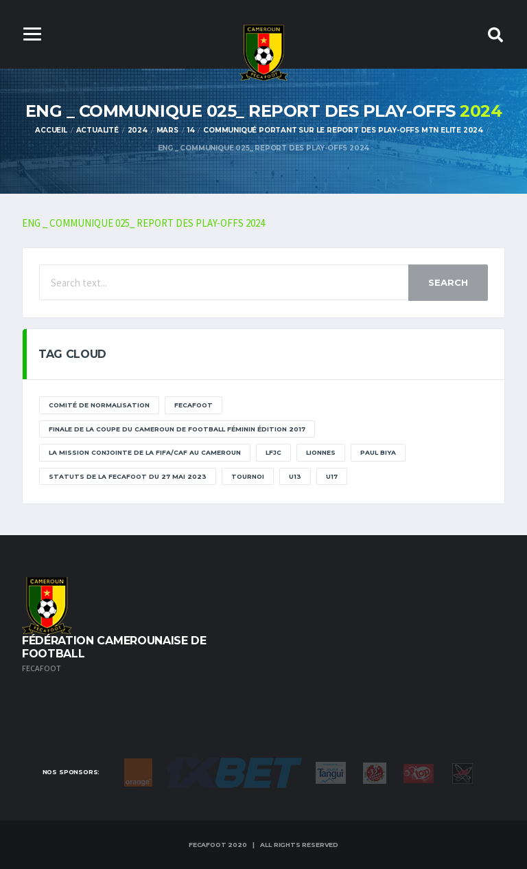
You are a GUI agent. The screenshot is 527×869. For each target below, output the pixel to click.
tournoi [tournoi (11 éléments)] (247, 476)
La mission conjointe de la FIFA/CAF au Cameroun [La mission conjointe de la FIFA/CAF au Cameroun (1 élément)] (145, 453)
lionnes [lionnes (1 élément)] (321, 453)
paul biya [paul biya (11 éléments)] (378, 453)
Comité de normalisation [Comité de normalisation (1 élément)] (99, 405)
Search (448, 283)
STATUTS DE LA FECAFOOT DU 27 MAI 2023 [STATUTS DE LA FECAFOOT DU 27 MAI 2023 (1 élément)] (128, 476)
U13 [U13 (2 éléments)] (295, 476)
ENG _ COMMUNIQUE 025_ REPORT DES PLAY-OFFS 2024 (144, 222)
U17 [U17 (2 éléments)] (332, 476)
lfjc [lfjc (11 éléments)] (273, 453)
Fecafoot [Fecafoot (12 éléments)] (193, 405)
